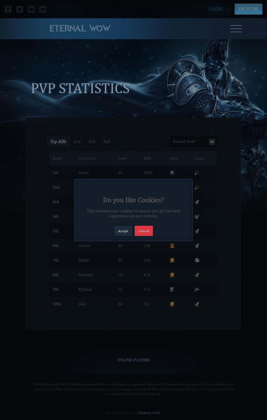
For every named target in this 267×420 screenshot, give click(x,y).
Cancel (144, 230)
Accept (123, 230)
